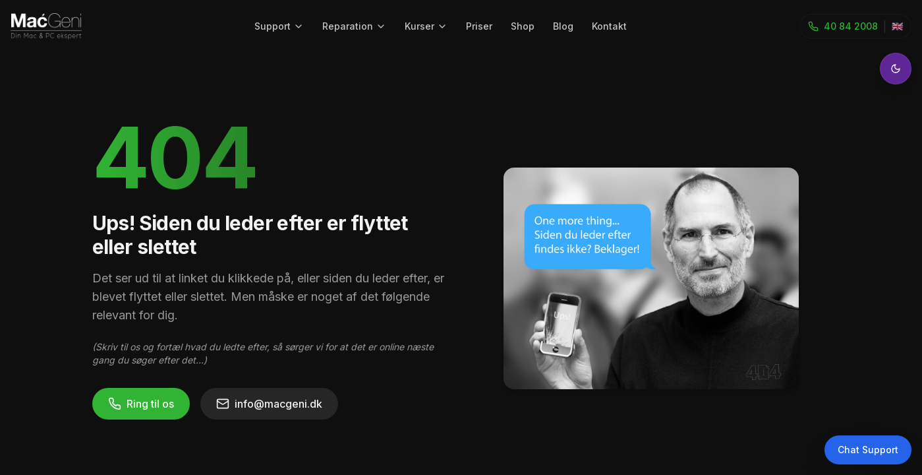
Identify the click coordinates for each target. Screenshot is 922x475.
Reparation (354, 26)
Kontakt (609, 26)
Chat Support (868, 449)
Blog (563, 26)
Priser (479, 26)
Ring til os (141, 403)
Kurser (426, 26)
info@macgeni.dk (269, 403)
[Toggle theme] (895, 68)
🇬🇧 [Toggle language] (897, 26)
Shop (522, 26)
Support (279, 26)
